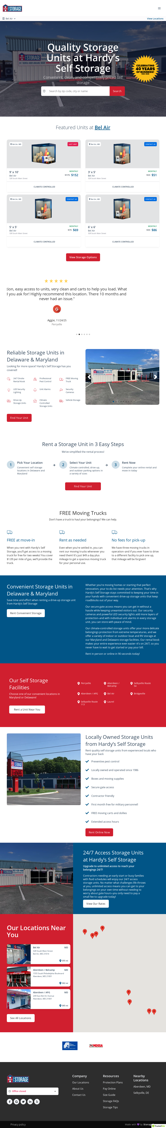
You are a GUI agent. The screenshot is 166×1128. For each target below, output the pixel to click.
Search (117, 91)
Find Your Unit (19, 418)
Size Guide (109, 1095)
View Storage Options (83, 257)
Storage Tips (110, 1107)
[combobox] (32, 1091)
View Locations (155, 18)
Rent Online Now (99, 832)
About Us (77, 1088)
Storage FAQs (111, 1101)
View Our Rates (95, 903)
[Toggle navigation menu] (160, 8)
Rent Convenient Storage (25, 613)
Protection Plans (113, 1082)
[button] (76, 334)
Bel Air (102, 127)
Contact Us (78, 1095)
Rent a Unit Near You (27, 709)
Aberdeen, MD (142, 1086)
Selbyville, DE (141, 1093)
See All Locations (20, 1018)
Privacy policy (18, 1124)
